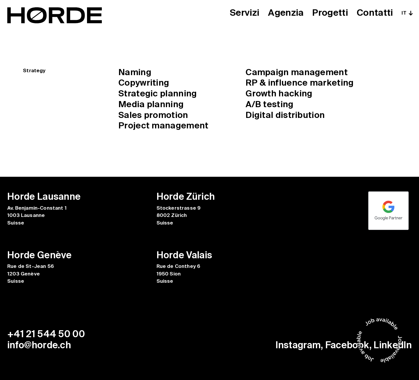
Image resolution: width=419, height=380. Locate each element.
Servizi (243, 12)
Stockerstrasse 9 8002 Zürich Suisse (179, 215)
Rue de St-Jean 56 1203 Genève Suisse (30, 273)
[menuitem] (407, 13)
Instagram (298, 345)
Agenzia (285, 12)
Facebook (347, 345)
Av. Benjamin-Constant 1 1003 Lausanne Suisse (37, 215)
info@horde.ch (39, 345)
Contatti (375, 12)
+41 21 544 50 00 (46, 334)
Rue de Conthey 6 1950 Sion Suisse (178, 273)
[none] (407, 13)
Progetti (329, 12)
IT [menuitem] (404, 13)
